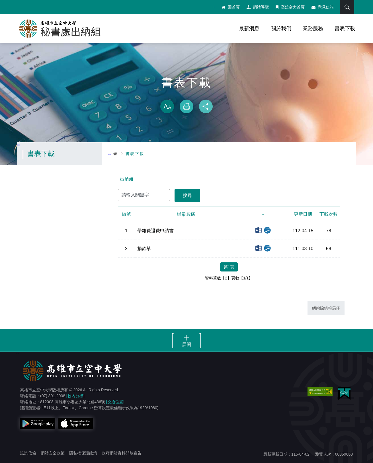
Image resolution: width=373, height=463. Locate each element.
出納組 (127, 179)
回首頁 (231, 7)
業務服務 (313, 28)
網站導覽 (258, 7)
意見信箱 (322, 7)
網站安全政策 (53, 453)
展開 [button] (186, 344)
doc (258, 248)
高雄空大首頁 (290, 7)
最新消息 (249, 28)
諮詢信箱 (28, 453)
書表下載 (345, 28)
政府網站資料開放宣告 (122, 453)
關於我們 (281, 28)
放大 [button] (167, 106)
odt (267, 230)
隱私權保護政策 (83, 453)
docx (258, 230)
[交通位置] (115, 402)
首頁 (115, 154)
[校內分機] (75, 396)
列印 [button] (186, 106)
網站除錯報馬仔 (326, 308)
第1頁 (229, 267)
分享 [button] (206, 106)
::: (213, 7)
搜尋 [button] (347, 7)
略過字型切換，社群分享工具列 (186, 93)
